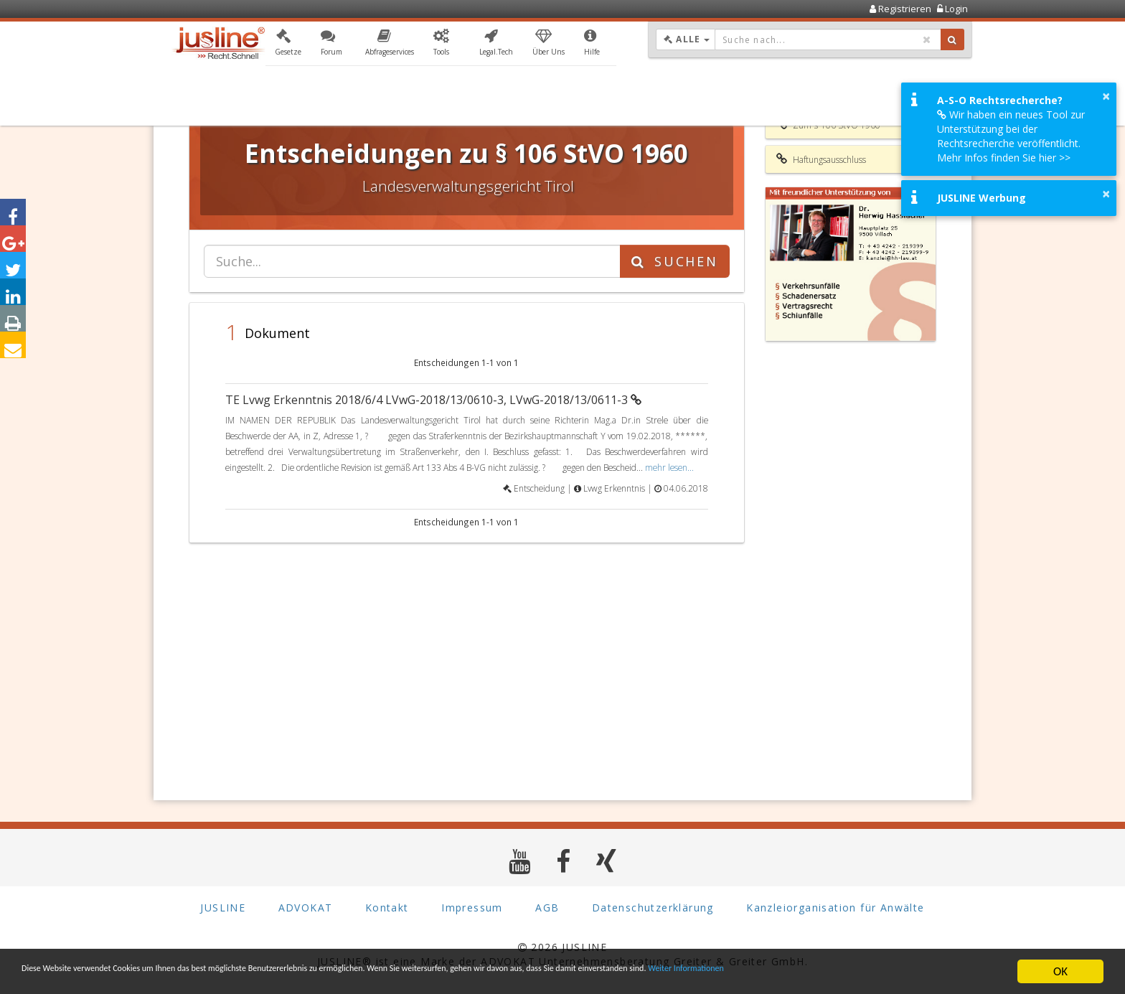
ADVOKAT (305, 907)
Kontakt (387, 907)
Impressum (472, 907)
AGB (547, 907)
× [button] (1106, 96)
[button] (288, 45)
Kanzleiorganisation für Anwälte (835, 907)
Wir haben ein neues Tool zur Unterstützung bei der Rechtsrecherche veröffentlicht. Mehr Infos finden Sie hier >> (1011, 136)
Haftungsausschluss (821, 159)
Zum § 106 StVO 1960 (828, 124)
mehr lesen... (669, 467)
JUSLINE (222, 907)
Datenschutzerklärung (653, 907)
